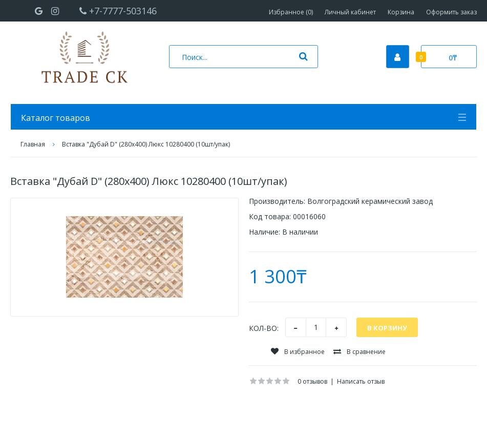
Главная (32, 144)
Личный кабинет (350, 12)
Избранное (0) (291, 12)
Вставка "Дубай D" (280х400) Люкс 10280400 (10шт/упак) (146, 144)
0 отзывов (312, 381)
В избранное (298, 351)
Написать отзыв (361, 381)
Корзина (401, 12)
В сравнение (359, 351)
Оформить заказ (451, 12)
